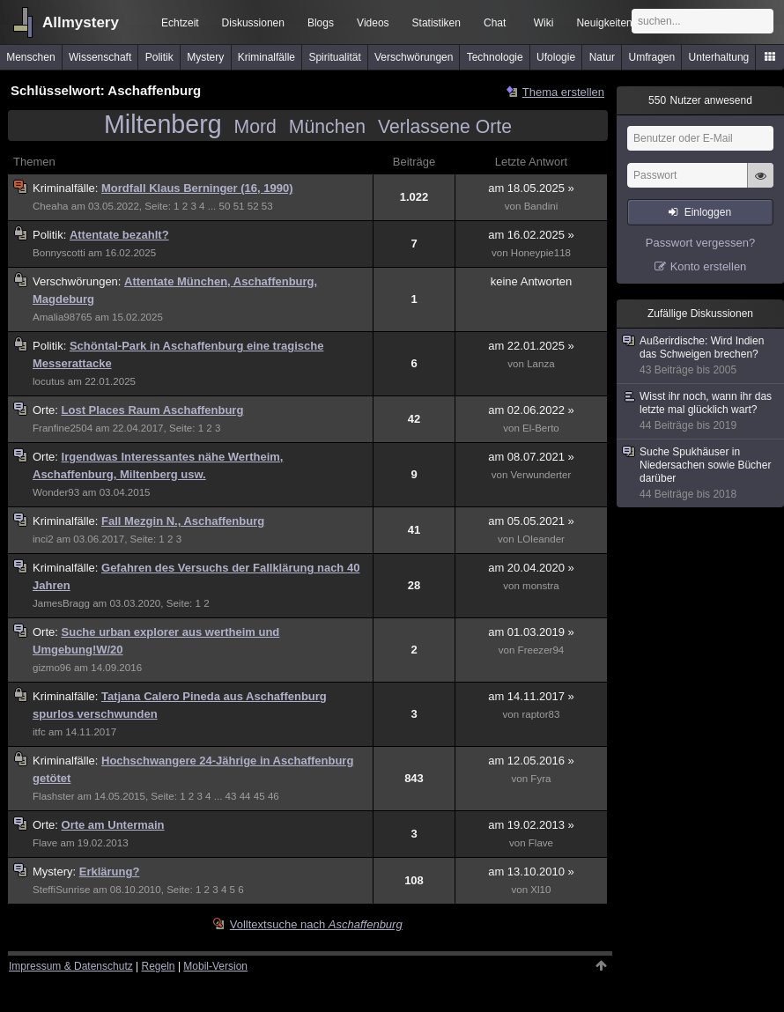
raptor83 (540, 714)
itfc (39, 732)
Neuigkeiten (604, 23)
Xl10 (540, 889)
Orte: (47, 410)
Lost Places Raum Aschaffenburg (153, 410)
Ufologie (555, 57)
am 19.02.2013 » (531, 824)
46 (273, 796)
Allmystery (80, 22)
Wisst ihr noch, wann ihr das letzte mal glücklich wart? (701, 411)
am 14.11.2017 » (531, 696)
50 (225, 206)
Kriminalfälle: (67, 188)
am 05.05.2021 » (531, 521)
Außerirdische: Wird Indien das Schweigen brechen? (701, 356)
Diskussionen (253, 23)
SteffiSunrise (61, 889)
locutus (49, 381)
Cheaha (51, 206)
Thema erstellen (563, 92)
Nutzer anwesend (700, 100)
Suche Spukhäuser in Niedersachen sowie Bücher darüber (701, 473)
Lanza (541, 363)
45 (259, 796)
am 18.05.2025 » (531, 188)
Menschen (30, 57)
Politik (159, 57)
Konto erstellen (708, 266)
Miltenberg (163, 124)
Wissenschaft (100, 57)
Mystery (205, 57)
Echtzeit (180, 23)
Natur (602, 57)
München (327, 126)
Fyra (540, 778)
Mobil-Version (215, 966)
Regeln (158, 966)
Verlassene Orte (445, 126)
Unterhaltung (719, 57)
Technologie (495, 57)
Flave (45, 843)
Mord (255, 126)
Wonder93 (56, 492)
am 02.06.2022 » (531, 410)
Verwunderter (541, 474)
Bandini (541, 206)
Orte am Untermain (113, 824)
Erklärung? (109, 871)
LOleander (541, 539)
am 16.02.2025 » (531, 234)
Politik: (51, 234)
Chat (495, 23)
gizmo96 (52, 667)
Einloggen (707, 212)
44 (245, 796)
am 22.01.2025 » (531, 345)
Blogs (320, 23)
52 (253, 206)
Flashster (54, 796)
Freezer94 (541, 650)
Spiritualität (334, 57)
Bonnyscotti (59, 252)
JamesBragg (61, 603)
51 (239, 206)
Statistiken (436, 23)
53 (267, 206)
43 (231, 796)
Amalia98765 (62, 317)
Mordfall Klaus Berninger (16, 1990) (196, 188)
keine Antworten (532, 281)
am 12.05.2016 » (531, 760)
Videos (372, 23)
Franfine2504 (62, 428)
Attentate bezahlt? (119, 234)
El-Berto (540, 428)
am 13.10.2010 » (531, 871)
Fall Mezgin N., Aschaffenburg (182, 521)
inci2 (43, 539)
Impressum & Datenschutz (71, 966)
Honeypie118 (541, 252)
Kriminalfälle (266, 57)
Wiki (544, 23)
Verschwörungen (413, 57)
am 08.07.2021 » (531, 456)
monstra (540, 585)
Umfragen (652, 57)
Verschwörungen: (78, 281)
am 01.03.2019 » (531, 632)
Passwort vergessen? (700, 242)
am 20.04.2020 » (531, 567)
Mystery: (56, 871)
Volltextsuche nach (316, 924)
